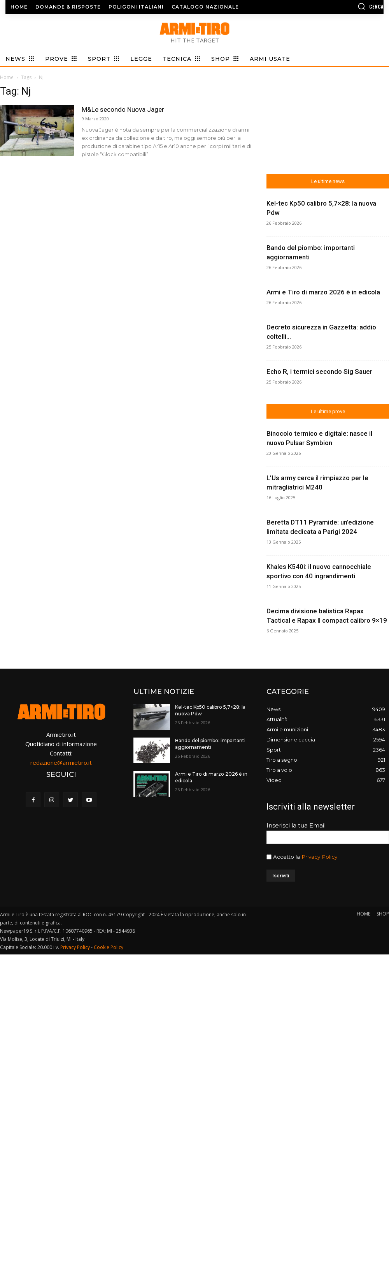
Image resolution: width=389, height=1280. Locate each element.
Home (7, 77)
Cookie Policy (108, 947)
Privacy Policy (319, 857)
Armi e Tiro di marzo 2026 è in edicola (323, 292)
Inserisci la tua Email (296, 825)
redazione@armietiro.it (61, 762)
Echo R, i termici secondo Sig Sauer (319, 371)
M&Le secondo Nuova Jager (123, 109)
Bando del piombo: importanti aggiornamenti (210, 744)
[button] (340, 6)
